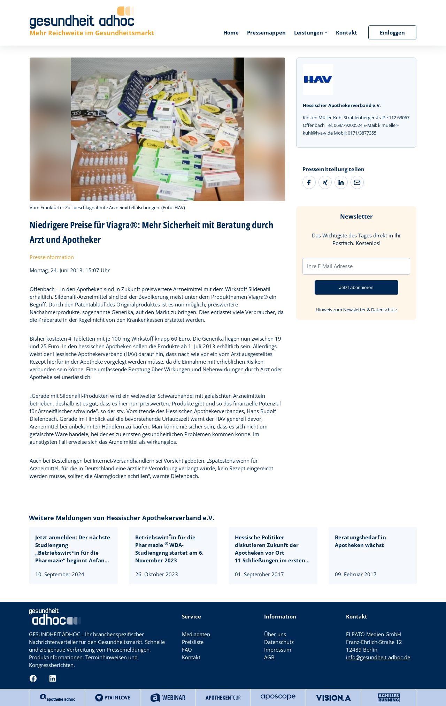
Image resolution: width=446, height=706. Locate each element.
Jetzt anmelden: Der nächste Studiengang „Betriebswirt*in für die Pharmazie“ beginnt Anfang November (72, 548)
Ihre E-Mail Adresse (330, 266)
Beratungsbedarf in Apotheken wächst (360, 541)
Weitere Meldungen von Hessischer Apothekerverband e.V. (121, 518)
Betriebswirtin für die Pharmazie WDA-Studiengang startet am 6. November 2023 (169, 548)
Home (231, 32)
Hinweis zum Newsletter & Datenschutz (356, 309)
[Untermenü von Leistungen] (326, 32)
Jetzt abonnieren (356, 287)
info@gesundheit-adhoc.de (378, 657)
